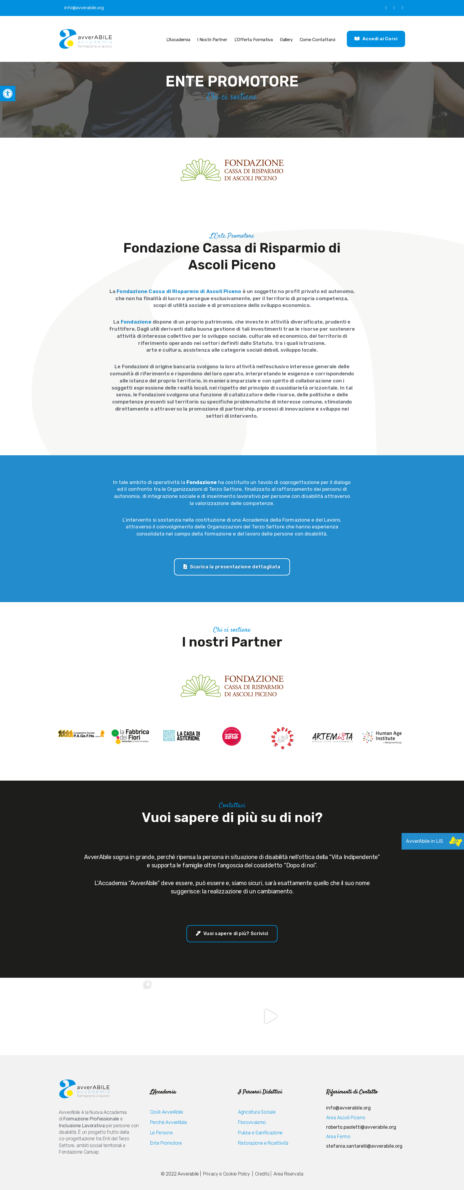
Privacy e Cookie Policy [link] (227, 1174)
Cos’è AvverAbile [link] (166, 1112)
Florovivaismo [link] (252, 1122)
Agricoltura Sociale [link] (257, 1112)
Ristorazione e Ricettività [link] (263, 1143)
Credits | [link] (263, 1174)
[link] (7, 93)
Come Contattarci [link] (317, 39)
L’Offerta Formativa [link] (253, 39)
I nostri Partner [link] (212, 39)
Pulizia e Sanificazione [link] (260, 1133)
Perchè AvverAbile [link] (168, 1122)
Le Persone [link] (161, 1133)
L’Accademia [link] (177, 39)
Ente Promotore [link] (166, 1143)
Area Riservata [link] (288, 1174)
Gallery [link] (286, 39)
